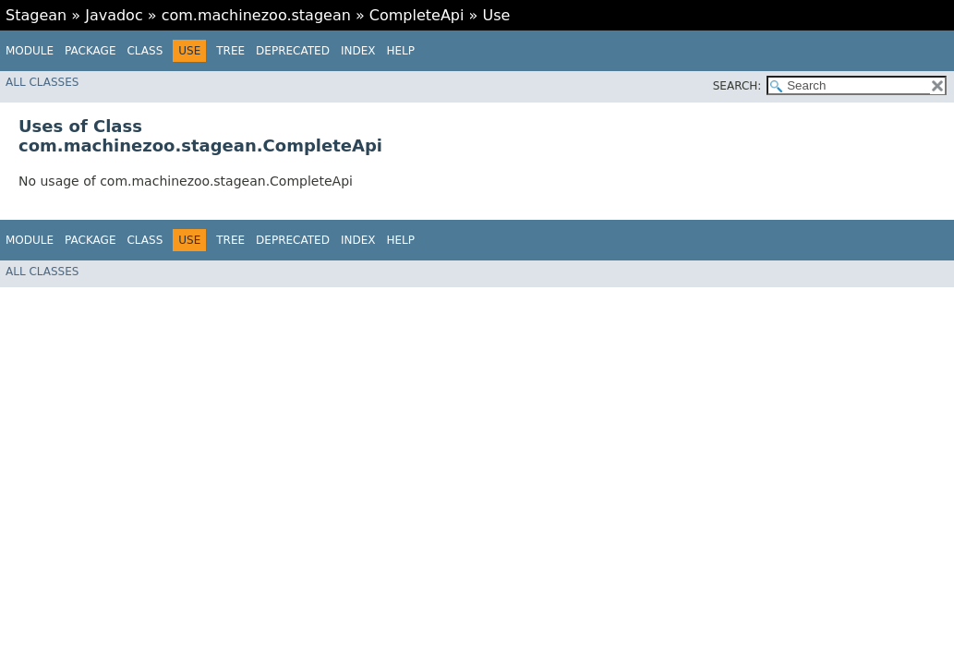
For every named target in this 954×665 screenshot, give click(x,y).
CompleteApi (417, 15)
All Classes (42, 82)
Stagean (36, 15)
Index (358, 50)
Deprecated (293, 50)
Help (400, 50)
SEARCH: (737, 85)
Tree (230, 50)
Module (30, 50)
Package (90, 50)
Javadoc (114, 15)
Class (145, 50)
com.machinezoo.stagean (256, 15)
